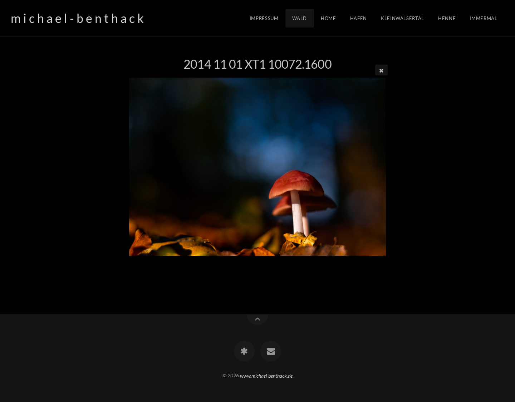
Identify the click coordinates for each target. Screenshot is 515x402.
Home (328, 18)
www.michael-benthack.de (266, 375)
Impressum (264, 18)
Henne (447, 18)
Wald (299, 18)
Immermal (483, 18)
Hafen (358, 18)
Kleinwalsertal (402, 18)
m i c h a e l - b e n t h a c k (77, 18)
